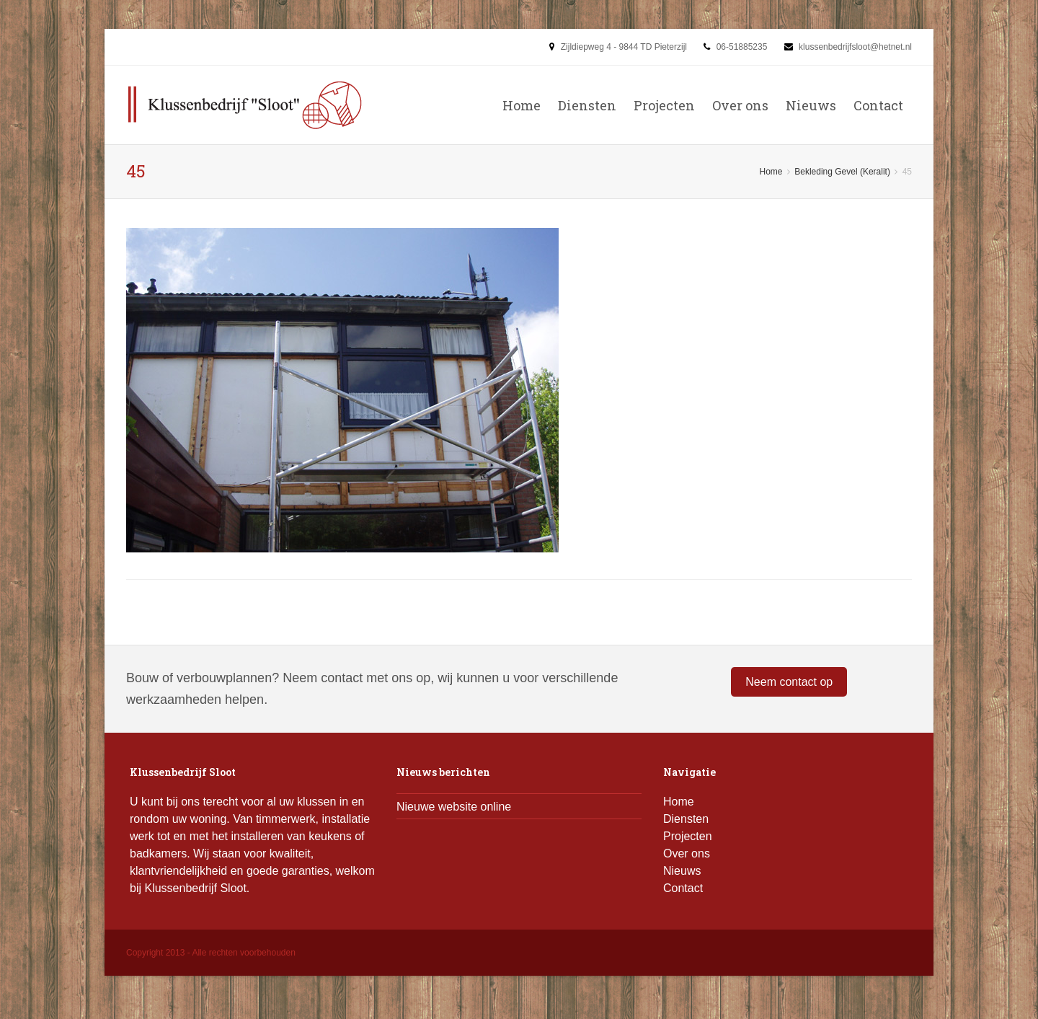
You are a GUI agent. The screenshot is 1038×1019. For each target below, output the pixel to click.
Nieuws (811, 105)
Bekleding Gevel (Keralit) (842, 172)
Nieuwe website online (453, 806)
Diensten (587, 105)
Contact (878, 105)
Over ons (740, 105)
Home (521, 105)
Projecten (664, 105)
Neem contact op (789, 682)
